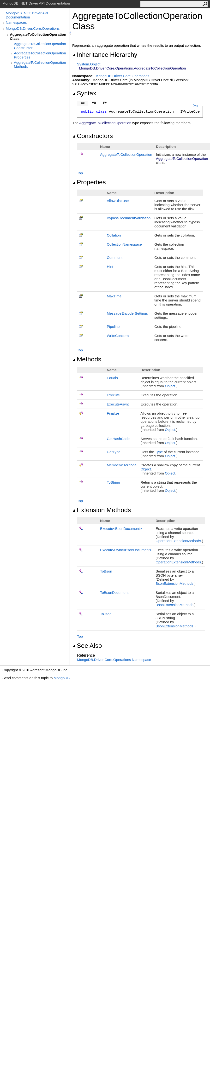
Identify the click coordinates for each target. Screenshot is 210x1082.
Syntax (84, 93)
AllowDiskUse (118, 201)
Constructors (92, 135)
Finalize (113, 413)
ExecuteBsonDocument (121, 529)
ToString (113, 482)
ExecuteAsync (118, 404)
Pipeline (113, 326)
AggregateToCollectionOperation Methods (40, 64)
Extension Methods (101, 510)
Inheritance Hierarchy (104, 54)
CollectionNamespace (124, 244)
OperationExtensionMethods (178, 541)
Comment (114, 257)
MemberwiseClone (122, 465)
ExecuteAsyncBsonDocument (126, 550)
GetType (113, 452)
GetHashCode (118, 439)
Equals (112, 378)
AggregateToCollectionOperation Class (38, 36)
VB (94, 102)
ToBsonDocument (114, 592)
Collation (114, 235)
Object (170, 386)
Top (80, 173)
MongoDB (62, 678)
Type (159, 452)
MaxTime (114, 296)
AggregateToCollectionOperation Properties (40, 55)
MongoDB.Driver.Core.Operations (33, 28)
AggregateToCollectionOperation (126, 154)
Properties (89, 182)
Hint (110, 267)
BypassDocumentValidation (128, 218)
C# (82, 103)
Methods (86, 359)
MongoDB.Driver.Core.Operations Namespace (114, 660)
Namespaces (16, 22)
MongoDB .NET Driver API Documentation (27, 15)
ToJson (106, 614)
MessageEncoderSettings (127, 313)
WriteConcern (118, 336)
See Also (87, 645)
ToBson (106, 571)
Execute (113, 395)
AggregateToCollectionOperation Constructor (40, 46)
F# (105, 102)
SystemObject (89, 64)
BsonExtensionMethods (174, 583)
